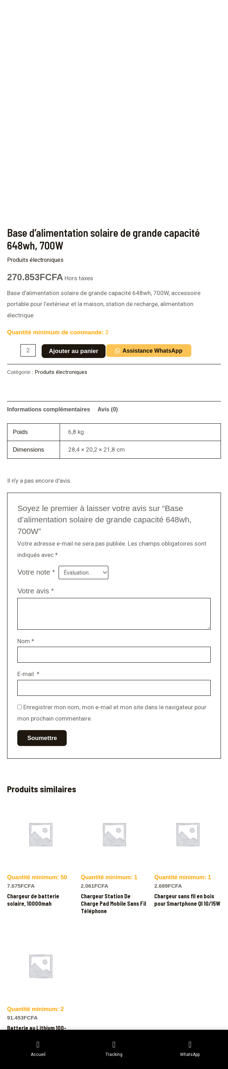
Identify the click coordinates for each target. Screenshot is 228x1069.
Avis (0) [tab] (113, 409)
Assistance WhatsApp (155, 350)
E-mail (28, 676)
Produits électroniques (37, 259)
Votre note (36, 573)
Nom (25, 642)
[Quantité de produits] (28, 350)
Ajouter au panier (74, 351)
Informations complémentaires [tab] (51, 409)
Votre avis (35, 592)
